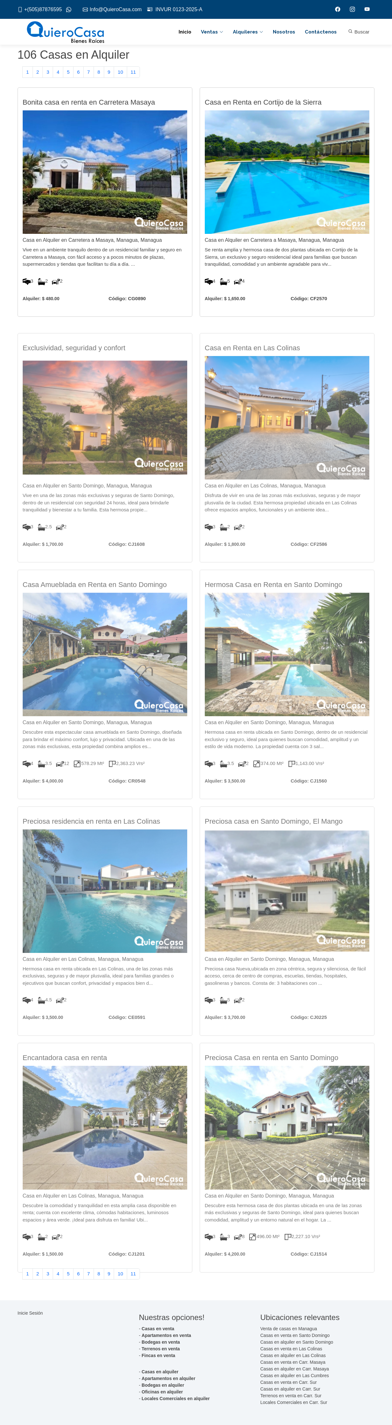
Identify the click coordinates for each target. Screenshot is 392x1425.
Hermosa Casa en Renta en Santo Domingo (273, 609)
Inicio (185, 32)
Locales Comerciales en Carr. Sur (293, 1402)
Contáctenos (321, 32)
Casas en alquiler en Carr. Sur (290, 1389)
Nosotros (284, 32)
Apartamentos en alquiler (168, 1378)
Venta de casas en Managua (288, 1328)
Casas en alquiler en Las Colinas (293, 1355)
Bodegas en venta (161, 1342)
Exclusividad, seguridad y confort (74, 372)
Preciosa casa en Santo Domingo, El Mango (274, 846)
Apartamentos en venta (166, 1335)
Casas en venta (158, 1328)
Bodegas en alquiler (163, 1385)
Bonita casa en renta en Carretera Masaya (89, 109)
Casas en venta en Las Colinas (291, 1348)
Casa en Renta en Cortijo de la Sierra (263, 109)
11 (133, 75)
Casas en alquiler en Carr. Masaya (294, 1368)
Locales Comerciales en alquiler (176, 1398)
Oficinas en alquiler (162, 1391)
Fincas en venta (158, 1355)
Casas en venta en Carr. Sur (288, 1382)
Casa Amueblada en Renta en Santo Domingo (95, 609)
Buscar (358, 31)
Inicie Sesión (30, 1313)
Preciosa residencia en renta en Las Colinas (91, 846)
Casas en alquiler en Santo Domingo (296, 1342)
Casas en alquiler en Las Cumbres (294, 1375)
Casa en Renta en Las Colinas (252, 372)
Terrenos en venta (161, 1348)
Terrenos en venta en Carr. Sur (290, 1395)
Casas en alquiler (160, 1371)
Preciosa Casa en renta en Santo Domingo (271, 1082)
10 (120, 75)
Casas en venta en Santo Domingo (295, 1335)
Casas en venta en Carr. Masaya (293, 1362)
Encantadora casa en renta (65, 1082)
